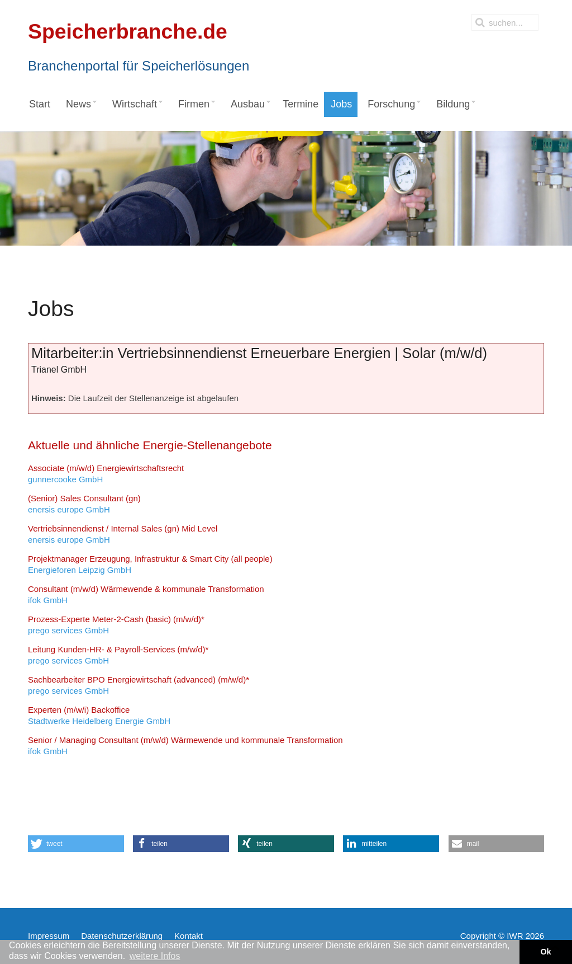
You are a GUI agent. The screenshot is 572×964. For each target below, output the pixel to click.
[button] (76, 843)
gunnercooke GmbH (106, 473)
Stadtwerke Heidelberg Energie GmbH (99, 715)
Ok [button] (545, 951)
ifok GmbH (146, 594)
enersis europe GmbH (84, 503)
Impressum (48, 936)
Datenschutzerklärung (122, 936)
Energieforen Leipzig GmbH (150, 564)
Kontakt (188, 936)
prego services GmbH (116, 624)
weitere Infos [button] (155, 956)
